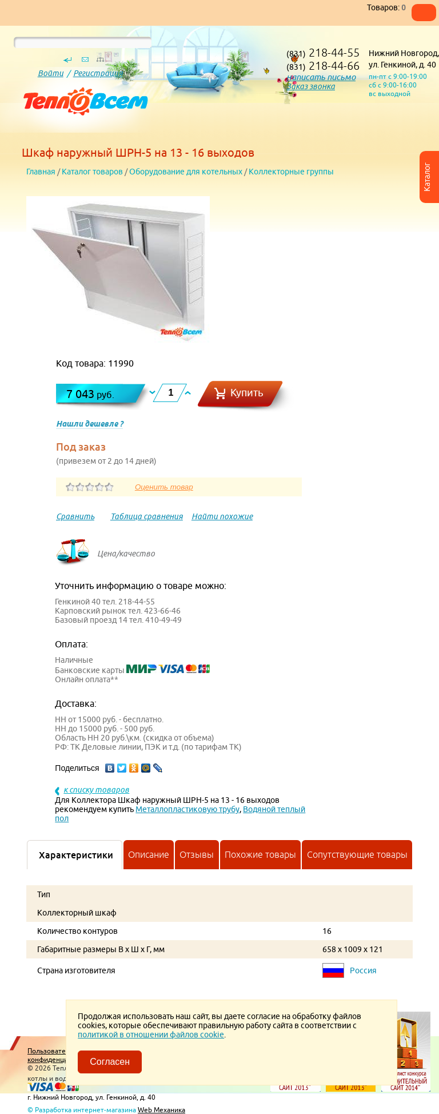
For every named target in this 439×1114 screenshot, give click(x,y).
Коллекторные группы (291, 171)
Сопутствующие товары (357, 854)
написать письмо (321, 77)
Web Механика (161, 1109)
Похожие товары (260, 854)
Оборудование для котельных (185, 171)
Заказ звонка (310, 86)
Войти (50, 73)
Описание (148, 854)
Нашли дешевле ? (89, 423)
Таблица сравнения (146, 516)
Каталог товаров (92, 171)
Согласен (110, 1062)
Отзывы (196, 854)
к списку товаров (96, 789)
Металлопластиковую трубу (187, 809)
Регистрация (98, 73)
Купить (247, 393)
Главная (40, 171)
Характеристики (76, 855)
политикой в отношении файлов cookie (151, 1034)
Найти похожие (222, 516)
